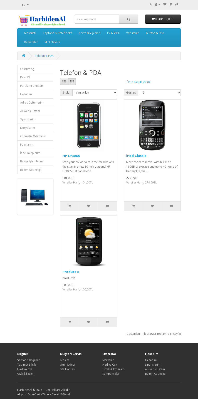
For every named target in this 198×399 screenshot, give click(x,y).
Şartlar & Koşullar (28, 360)
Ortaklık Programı (113, 369)
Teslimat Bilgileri (27, 365)
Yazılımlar (132, 33)
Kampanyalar (110, 374)
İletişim (64, 360)
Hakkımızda (24, 369)
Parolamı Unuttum (32, 86)
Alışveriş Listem (30, 111)
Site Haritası (67, 369)
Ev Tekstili (113, 33)
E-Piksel (65, 394)
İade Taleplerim (30, 153)
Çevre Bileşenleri (89, 33)
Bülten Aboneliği (30, 170)
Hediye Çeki (110, 365)
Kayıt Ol (25, 77)
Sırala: (66, 92)
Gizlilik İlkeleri (26, 374)
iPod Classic (136, 155)
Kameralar (31, 42)
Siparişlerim (27, 119)
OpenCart (33, 394)
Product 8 (70, 271)
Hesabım (26, 94)
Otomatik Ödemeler (33, 136)
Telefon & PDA (155, 33)
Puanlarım (26, 144)
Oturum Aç (27, 69)
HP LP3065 (71, 155)
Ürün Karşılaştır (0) (138, 82)
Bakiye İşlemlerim (31, 161)
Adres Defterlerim (31, 102)
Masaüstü (30, 33)
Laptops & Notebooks (57, 33)
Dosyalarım (27, 128)
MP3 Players (52, 42)
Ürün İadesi (67, 365)
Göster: (131, 92)
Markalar (108, 360)
